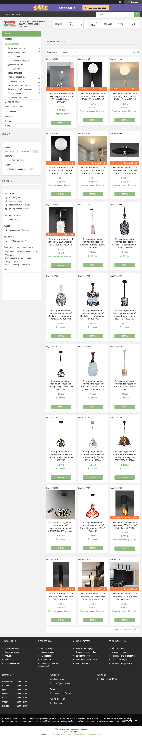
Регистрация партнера (14, 107)
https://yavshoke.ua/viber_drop (18, 258)
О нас (120, 24)
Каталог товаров (73, 24)
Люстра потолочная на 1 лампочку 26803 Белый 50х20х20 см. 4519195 (92, 96)
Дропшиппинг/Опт (12, 663)
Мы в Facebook (47, 656)
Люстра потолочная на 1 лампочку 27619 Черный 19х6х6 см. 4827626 (92, 596)
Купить (61, 123)
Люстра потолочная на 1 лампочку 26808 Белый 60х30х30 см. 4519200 (92, 170)
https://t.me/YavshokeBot (19, 205)
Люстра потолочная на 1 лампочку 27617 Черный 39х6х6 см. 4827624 (61, 596)
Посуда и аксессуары (16, 48)
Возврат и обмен (12, 652)
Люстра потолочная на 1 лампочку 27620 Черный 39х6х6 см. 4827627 (124, 596)
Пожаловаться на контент (63, 734)
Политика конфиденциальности (88, 734)
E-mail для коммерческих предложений (49, 664)
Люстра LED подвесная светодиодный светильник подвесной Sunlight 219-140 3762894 (61, 526)
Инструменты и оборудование (20, 89)
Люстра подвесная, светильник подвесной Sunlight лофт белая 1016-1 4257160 (92, 455)
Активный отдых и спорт (121, 652)
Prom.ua (83, 729)
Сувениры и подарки (16, 81)
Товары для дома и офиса (18, 52)
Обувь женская (118, 648)
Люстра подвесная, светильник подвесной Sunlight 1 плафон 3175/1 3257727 (92, 526)
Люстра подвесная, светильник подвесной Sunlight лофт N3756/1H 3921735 (61, 455)
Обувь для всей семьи (16, 77)
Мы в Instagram (47, 660)
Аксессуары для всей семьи (19, 85)
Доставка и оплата (92, 24)
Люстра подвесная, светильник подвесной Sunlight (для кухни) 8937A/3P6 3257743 (124, 455)
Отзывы (8, 121)
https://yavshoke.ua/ (17, 201)
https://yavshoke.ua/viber (19, 208)
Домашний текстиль (16, 65)
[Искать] (137, 14)
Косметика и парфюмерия (122, 663)
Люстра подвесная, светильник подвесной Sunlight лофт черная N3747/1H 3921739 (124, 314)
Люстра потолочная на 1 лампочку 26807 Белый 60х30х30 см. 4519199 (61, 170)
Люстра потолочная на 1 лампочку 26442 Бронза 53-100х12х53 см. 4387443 (61, 97)
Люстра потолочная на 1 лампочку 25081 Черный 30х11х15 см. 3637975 (61, 242)
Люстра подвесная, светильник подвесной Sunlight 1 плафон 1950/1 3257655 (92, 243)
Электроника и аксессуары (18, 60)
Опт (133, 24)
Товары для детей (15, 73)
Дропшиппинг (11, 111)
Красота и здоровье (15, 93)
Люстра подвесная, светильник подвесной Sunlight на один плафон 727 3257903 (92, 314)
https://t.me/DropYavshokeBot (17, 264)
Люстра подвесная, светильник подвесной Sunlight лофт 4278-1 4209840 (124, 385)
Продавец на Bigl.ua (71, 732)
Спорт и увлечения (15, 69)
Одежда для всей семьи (17, 97)
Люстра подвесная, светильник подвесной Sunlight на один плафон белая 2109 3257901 (60, 314)
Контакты (108, 24)
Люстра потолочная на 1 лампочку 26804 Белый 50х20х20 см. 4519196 (124, 96)
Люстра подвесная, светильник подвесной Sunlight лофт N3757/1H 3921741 (61, 385)
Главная (58, 24)
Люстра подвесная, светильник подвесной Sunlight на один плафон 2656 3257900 (124, 243)
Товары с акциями (48, 652)
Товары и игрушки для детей (123, 656)
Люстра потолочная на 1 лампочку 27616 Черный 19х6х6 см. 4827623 (124, 525)
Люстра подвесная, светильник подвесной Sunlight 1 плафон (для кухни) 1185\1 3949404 (92, 385)
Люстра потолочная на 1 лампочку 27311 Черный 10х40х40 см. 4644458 (124, 170)
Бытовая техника (14, 56)
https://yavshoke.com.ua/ (27, 251)
